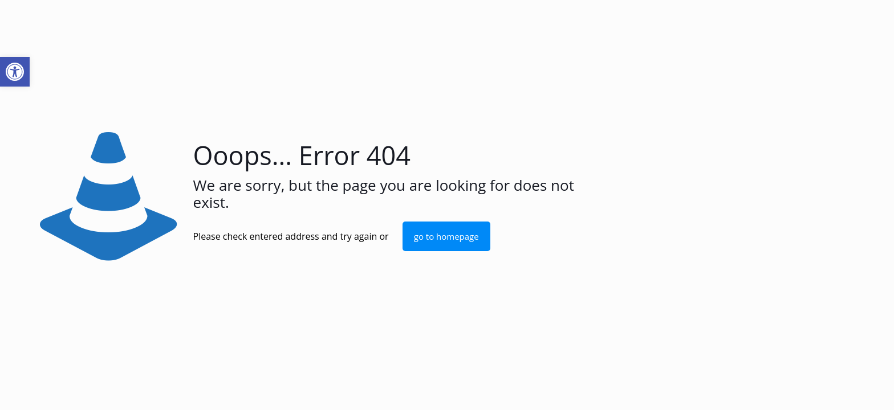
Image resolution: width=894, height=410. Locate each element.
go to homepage (446, 236)
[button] (15, 72)
